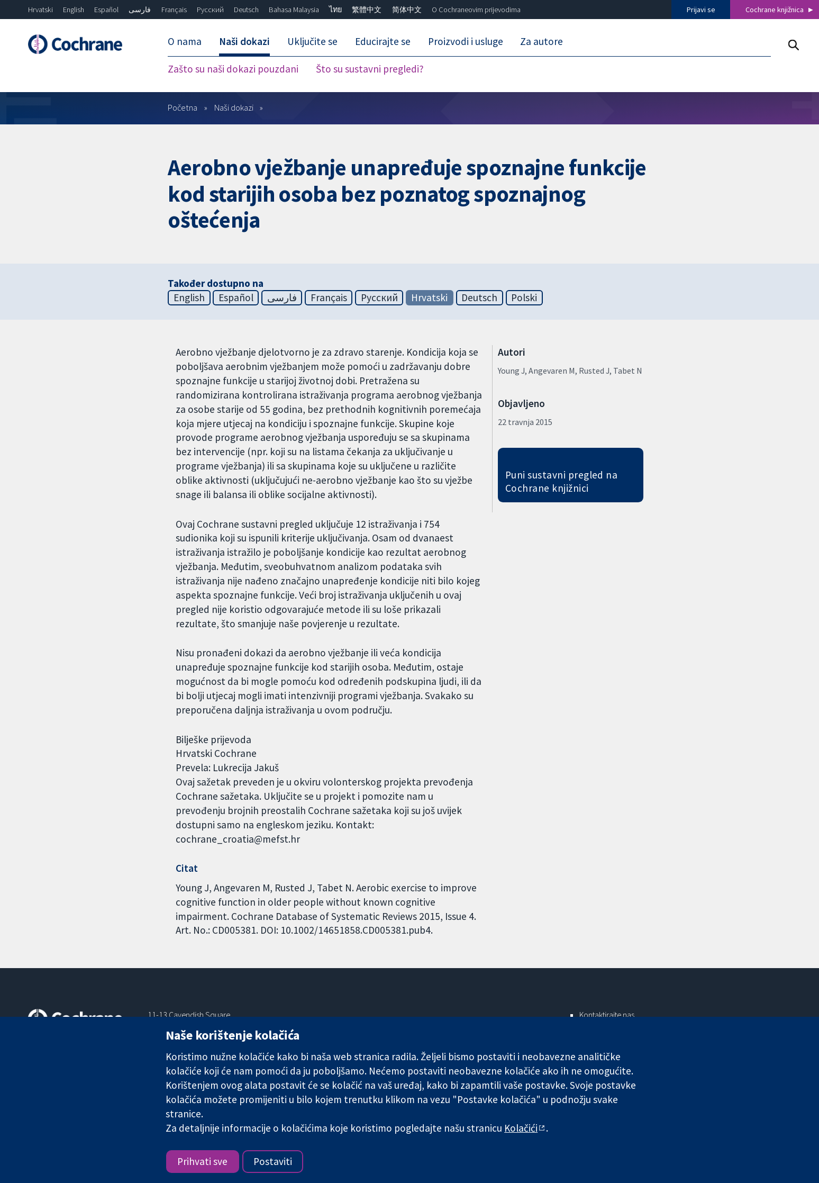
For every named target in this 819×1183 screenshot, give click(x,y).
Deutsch (246, 9)
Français (174, 9)
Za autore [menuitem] (541, 41)
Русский (210, 9)
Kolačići (521, 1128)
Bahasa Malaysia (294, 9)
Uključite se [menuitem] (312, 41)
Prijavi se (701, 9)
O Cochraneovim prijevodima (476, 9)
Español (106, 9)
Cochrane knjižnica (774, 9)
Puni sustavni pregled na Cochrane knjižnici (561, 481)
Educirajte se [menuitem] (383, 41)
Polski (524, 297)
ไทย (335, 9)
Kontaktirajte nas (606, 1014)
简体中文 (407, 9)
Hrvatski (40, 9)
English (73, 9)
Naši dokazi (233, 107)
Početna (182, 107)
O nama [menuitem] (185, 41)
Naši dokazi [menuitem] (244, 41)
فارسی (140, 9)
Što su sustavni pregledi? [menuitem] (370, 68)
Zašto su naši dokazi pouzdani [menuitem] (233, 68)
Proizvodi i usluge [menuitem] (465, 41)
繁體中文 (366, 9)
